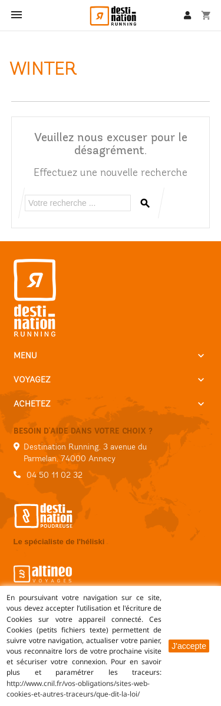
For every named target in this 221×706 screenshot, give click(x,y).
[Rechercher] (78, 203)
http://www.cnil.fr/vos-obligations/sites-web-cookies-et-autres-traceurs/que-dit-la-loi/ (78, 688)
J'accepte (188, 646)
